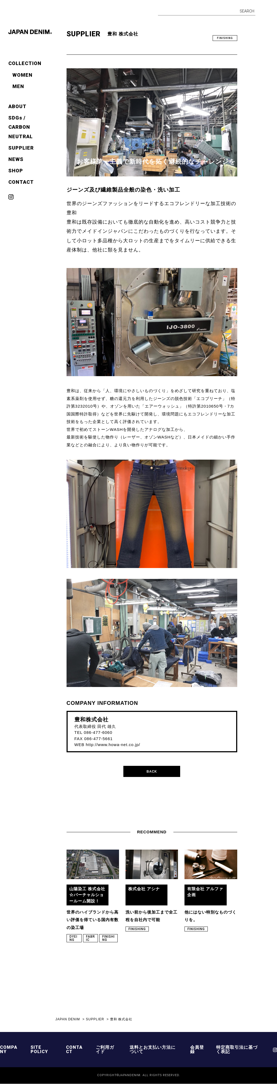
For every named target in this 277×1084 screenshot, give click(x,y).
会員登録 (197, 1050)
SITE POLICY (39, 1050)
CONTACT (21, 182)
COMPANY (8, 1050)
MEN (18, 86)
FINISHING (225, 38)
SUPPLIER (21, 148)
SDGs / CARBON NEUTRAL (20, 127)
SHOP (15, 170)
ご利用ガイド (105, 1050)
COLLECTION (24, 63)
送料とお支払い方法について (153, 1050)
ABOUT (17, 106)
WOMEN (22, 75)
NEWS (16, 159)
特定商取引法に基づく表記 (237, 1050)
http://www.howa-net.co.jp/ (113, 744)
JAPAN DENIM (67, 1019)
